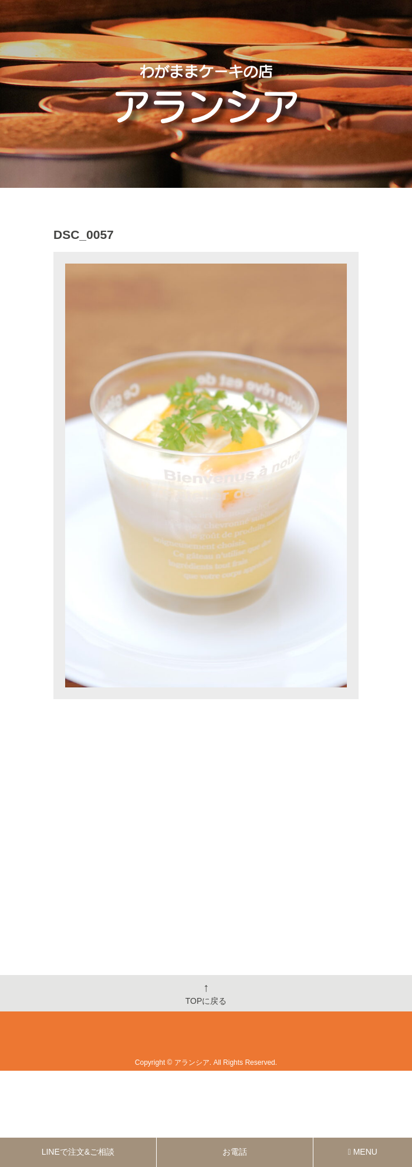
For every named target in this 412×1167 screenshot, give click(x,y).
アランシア (192, 1062)
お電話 (234, 1151)
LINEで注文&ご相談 (78, 1151)
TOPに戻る (206, 993)
